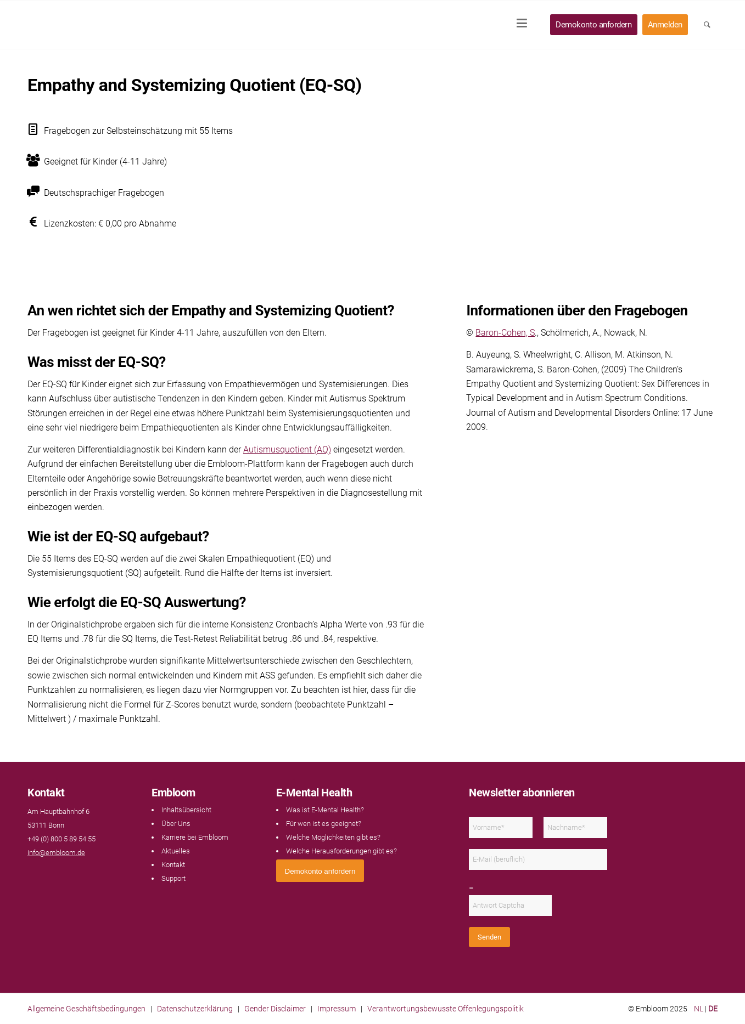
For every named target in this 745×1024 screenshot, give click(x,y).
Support (173, 878)
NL (698, 1008)
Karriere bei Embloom (194, 837)
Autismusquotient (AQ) (287, 449)
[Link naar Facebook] (32, 874)
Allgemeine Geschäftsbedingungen (86, 1008)
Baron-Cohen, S (505, 332)
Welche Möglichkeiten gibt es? (333, 837)
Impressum (336, 1008)
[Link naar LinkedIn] (43, 874)
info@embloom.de (56, 852)
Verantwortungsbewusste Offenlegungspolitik (445, 1008)
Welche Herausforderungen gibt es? (341, 851)
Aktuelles (175, 851)
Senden (489, 937)
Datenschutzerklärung (195, 1008)
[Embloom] (99, 25)
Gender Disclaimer (275, 1008)
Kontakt (173, 865)
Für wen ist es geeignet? (323, 823)
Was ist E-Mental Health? (325, 810)
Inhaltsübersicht (186, 810)
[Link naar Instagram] (54, 874)
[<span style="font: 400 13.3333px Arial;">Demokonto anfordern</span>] (320, 870)
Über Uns (176, 823)
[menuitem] (525, 25)
